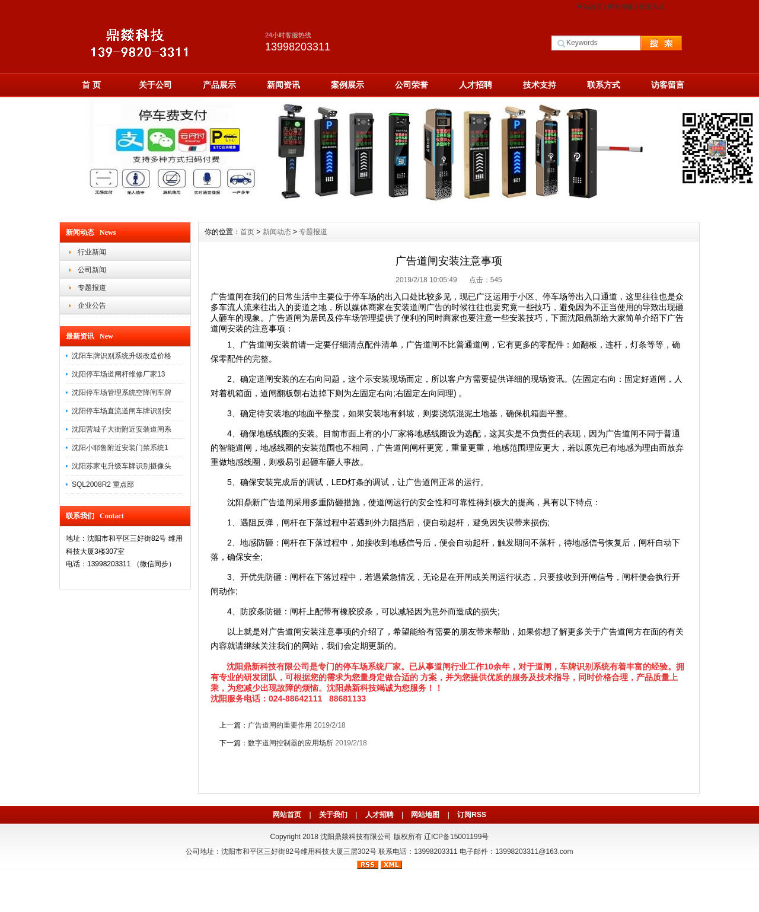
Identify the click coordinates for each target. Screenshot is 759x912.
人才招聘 (475, 85)
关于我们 (333, 815)
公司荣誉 (411, 85)
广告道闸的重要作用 (280, 725)
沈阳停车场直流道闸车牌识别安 (121, 411)
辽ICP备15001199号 (456, 837)
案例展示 (347, 85)
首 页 (91, 85)
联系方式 (652, 6)
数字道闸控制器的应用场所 (290, 743)
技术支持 (539, 85)
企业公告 (92, 305)
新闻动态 (277, 232)
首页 (247, 232)
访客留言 (667, 85)
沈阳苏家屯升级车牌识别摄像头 (121, 466)
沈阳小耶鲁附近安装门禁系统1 (120, 448)
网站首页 (589, 6)
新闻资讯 (283, 85)
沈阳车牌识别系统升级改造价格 (121, 356)
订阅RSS (471, 815)
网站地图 (621, 6)
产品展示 (219, 85)
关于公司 (155, 85)
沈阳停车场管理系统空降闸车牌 (121, 392)
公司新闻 (92, 270)
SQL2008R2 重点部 (103, 484)
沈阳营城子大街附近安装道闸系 (121, 429)
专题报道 (92, 287)
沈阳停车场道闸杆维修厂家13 (118, 374)
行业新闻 (92, 252)
